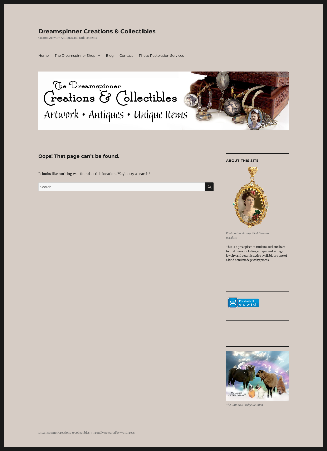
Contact (126, 56)
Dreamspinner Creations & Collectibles (97, 31)
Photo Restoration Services (161, 56)
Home (43, 56)
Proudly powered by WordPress (114, 433)
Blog (110, 56)
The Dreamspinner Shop (75, 56)
